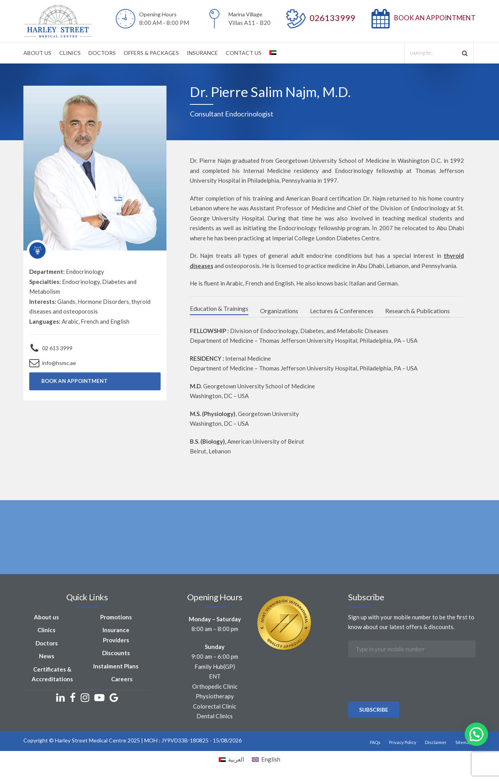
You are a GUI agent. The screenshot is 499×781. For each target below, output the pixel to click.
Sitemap (463, 743)
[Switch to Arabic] (272, 52)
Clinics (46, 631)
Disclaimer (436, 743)
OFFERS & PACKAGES (151, 52)
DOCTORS (102, 52)
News (46, 657)
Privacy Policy (402, 743)
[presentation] (407, 702)
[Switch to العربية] (231, 760)
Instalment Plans (115, 667)
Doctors (46, 644)
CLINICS (70, 52)
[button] (476, 734)
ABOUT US (37, 52)
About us (46, 618)
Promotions (116, 618)
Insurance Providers (116, 636)
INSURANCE (202, 52)
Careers (122, 680)
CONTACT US (244, 52)
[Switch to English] (266, 760)
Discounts (116, 654)
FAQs (375, 743)
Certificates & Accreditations (52, 675)
